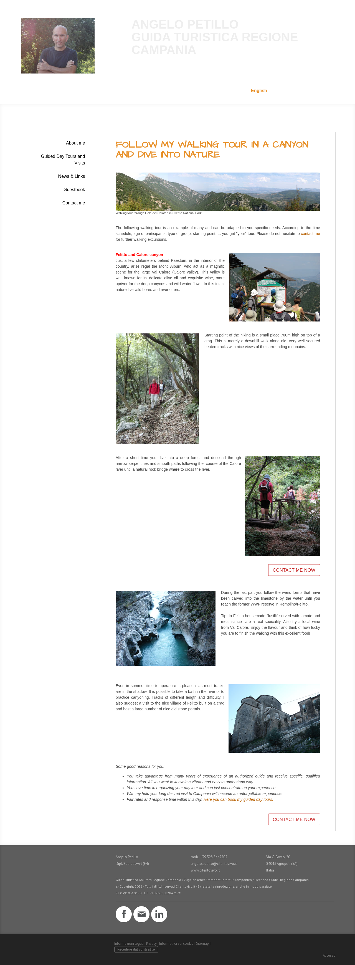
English (259, 90)
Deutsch (210, 90)
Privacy (151, 943)
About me (75, 143)
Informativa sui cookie (176, 943)
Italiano (235, 90)
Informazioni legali (129, 943)
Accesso (329, 955)
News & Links (71, 176)
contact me (310, 233)
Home (187, 90)
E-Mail (281, 90)
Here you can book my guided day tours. (238, 799)
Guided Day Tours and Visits (63, 159)
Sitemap (202, 943)
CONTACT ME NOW (294, 570)
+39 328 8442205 (314, 90)
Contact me (73, 203)
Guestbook (74, 189)
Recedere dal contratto (136, 949)
